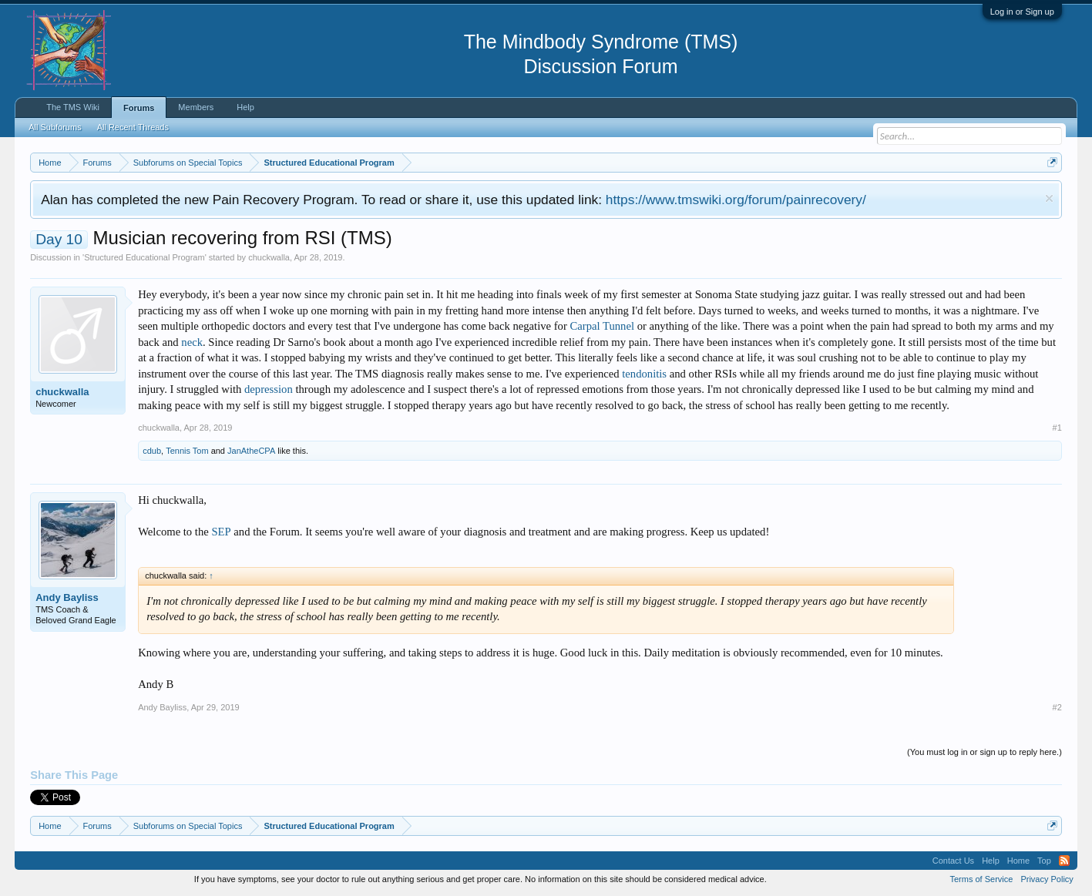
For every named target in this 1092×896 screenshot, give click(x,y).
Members (195, 107)
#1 (1057, 427)
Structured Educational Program (144, 257)
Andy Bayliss (67, 597)
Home (1018, 860)
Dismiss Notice (1049, 198)
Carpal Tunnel (602, 326)
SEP (220, 531)
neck (192, 342)
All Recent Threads (133, 127)
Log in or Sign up (1022, 11)
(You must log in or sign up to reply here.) (984, 752)
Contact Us (953, 860)
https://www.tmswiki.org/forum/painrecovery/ (736, 199)
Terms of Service (981, 879)
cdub (152, 450)
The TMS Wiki (72, 107)
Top (1044, 860)
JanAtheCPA (251, 450)
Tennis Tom (187, 450)
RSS (1064, 860)
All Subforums (55, 127)
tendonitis (644, 373)
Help (245, 107)
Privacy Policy (1046, 879)
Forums (138, 107)
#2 (1057, 707)
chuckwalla (269, 257)
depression (268, 389)
